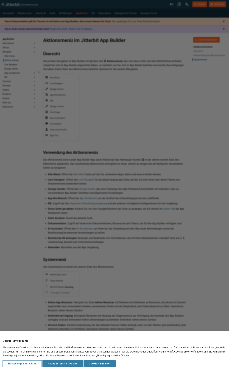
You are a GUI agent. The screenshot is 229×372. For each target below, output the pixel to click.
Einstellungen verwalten (22, 363)
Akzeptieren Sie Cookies (63, 363)
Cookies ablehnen (99, 363)
